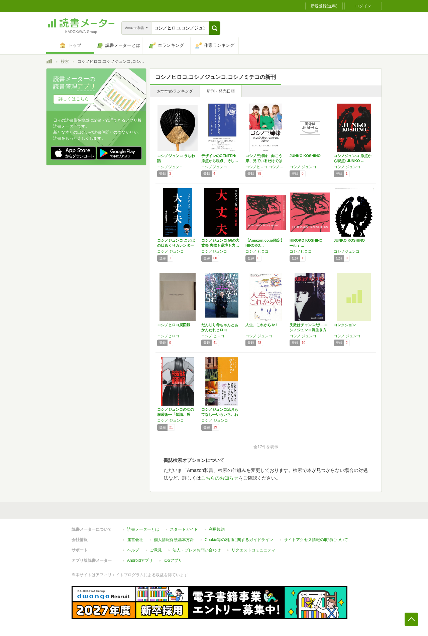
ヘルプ (133, 550)
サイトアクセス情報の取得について (316, 540)
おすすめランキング (175, 91)
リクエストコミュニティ (253, 550)
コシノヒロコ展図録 (173, 325)
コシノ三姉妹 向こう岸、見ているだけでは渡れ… (263, 161)
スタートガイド (184, 529)
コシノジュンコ (170, 167)
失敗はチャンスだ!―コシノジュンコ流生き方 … (309, 330)
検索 (65, 61)
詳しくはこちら (74, 98)
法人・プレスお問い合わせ (197, 550)
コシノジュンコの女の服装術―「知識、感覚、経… (175, 414)
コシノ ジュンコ (303, 167)
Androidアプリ (140, 560)
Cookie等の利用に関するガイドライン (239, 540)
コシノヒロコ (301, 251)
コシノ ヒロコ (257, 251)
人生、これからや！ (262, 325)
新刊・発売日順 (221, 91)
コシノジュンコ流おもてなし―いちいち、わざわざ (219, 414)
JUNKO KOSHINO (305, 156)
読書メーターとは (143, 529)
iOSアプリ (173, 560)
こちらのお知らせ (219, 478)
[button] (214, 28)
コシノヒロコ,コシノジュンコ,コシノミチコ (265, 167)
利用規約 (217, 529)
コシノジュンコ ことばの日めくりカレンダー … (176, 245)
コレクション (345, 325)
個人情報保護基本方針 (174, 540)
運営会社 (135, 540)
